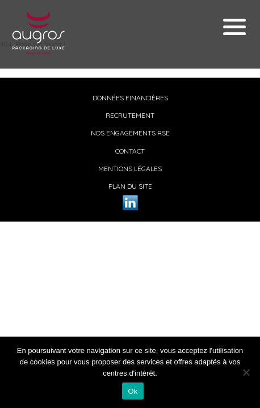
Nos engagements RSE (130, 133)
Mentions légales (130, 168)
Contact (130, 151)
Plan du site (130, 186)
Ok (132, 391)
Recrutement (130, 115)
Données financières (130, 98)
